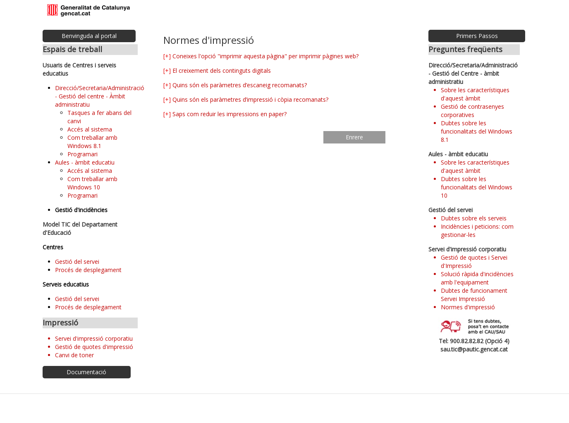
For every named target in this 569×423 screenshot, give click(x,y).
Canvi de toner (74, 355)
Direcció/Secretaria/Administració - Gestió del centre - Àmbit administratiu (99, 96)
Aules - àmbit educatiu (85, 162)
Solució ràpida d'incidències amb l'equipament (477, 278)
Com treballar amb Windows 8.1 (92, 142)
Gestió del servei (77, 261)
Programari (82, 154)
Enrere (354, 137)
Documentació (86, 372)
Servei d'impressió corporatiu (94, 338)
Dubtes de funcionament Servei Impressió (474, 295)
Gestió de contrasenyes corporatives (472, 111)
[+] (167, 56)
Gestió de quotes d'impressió (94, 347)
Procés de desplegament (88, 270)
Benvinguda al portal (89, 36)
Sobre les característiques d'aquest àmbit (475, 94)
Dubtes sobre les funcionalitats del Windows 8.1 (476, 131)
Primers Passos (477, 36)
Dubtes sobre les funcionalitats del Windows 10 (476, 187)
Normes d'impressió (468, 307)
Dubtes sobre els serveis (474, 218)
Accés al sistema (89, 129)
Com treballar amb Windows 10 (92, 183)
